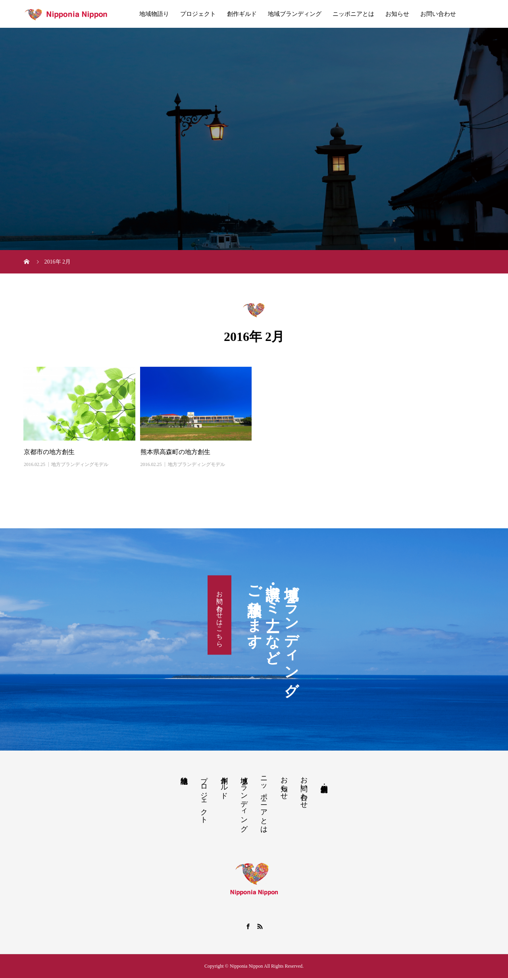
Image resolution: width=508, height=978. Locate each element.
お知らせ (397, 14)
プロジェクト (198, 14)
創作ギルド (242, 14)
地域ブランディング (294, 14)
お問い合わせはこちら (219, 615)
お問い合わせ (438, 14)
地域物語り (154, 14)
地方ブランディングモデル (79, 464)
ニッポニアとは (353, 14)
